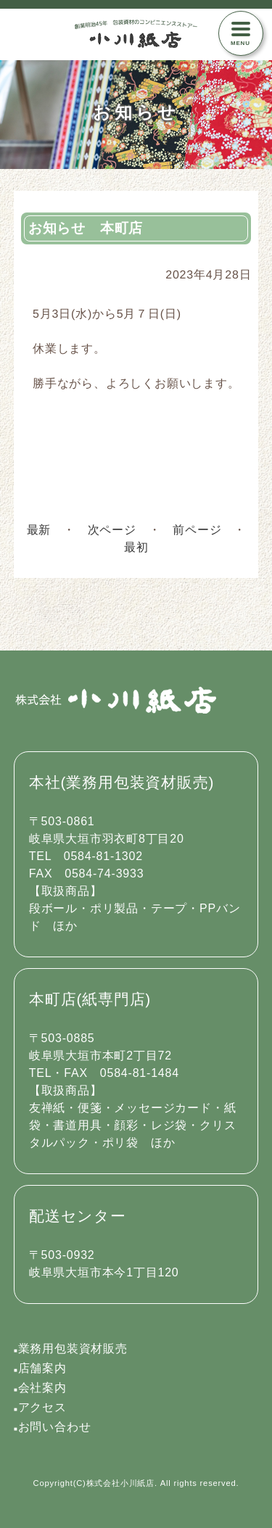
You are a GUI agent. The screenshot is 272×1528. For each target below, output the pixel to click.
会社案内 (40, 1388)
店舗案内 (40, 1368)
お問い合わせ (52, 1427)
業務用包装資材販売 (71, 1348)
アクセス (40, 1407)
